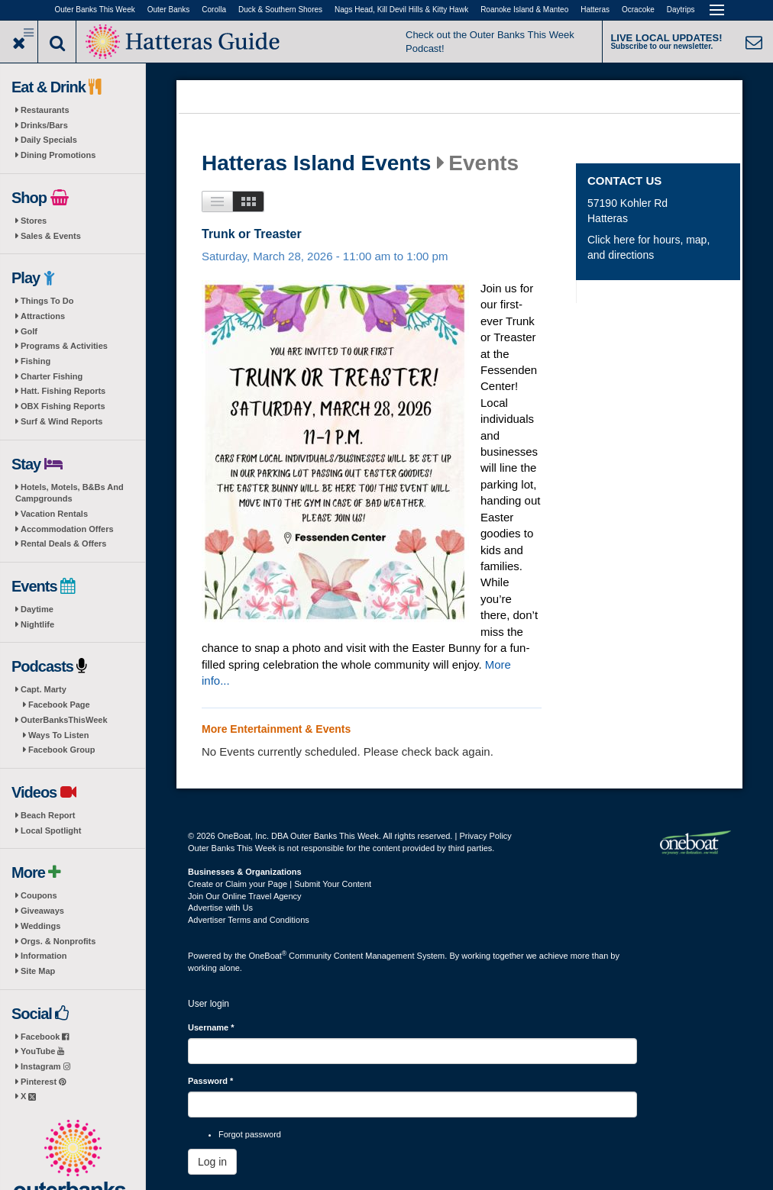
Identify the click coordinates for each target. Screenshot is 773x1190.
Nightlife (37, 624)
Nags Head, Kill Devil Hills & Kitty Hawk (401, 9)
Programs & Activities (64, 345)
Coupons (39, 895)
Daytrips (681, 9)
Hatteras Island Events (316, 163)
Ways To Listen (58, 735)
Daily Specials (49, 139)
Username (211, 1027)
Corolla (214, 9)
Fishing (35, 361)
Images (248, 201)
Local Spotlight (51, 830)
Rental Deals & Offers (63, 543)
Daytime (37, 609)
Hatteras (595, 9)
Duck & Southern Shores (280, 9)
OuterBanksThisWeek (64, 719)
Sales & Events (51, 235)
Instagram (45, 1066)
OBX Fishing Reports (63, 406)
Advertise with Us (220, 907)
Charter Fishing (51, 376)
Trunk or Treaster (252, 233)
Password (210, 1080)
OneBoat (268, 955)
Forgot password (249, 1134)
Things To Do (47, 300)
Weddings (40, 925)
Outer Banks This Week (95, 9)
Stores (34, 220)
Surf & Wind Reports (61, 421)
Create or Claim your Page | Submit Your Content (279, 883)
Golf (29, 331)
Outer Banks (168, 9)
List (217, 201)
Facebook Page (59, 704)
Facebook (45, 1036)
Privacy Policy (485, 835)
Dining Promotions (58, 155)
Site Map (38, 971)
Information (44, 955)
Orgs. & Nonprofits (58, 941)
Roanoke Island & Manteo (524, 9)
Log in (212, 1162)
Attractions (43, 316)
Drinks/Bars (44, 125)
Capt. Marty (43, 689)
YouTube (42, 1051)
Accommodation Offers (67, 529)
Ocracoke (638, 9)
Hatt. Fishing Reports (63, 390)
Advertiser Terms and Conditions (248, 919)
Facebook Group (61, 749)
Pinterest (43, 1081)
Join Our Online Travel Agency (245, 896)
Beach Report (48, 815)
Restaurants (45, 109)
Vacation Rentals (54, 513)
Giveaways (42, 910)
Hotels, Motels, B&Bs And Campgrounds (69, 493)
